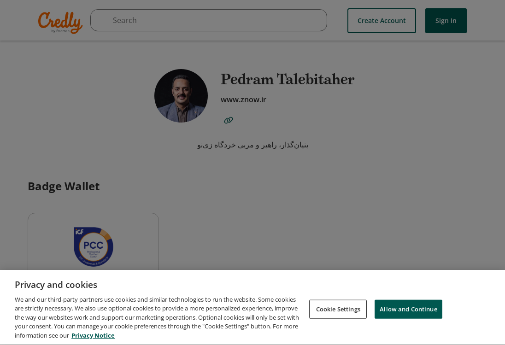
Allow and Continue (408, 312)
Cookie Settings (338, 312)
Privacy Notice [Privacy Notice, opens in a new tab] (93, 339)
